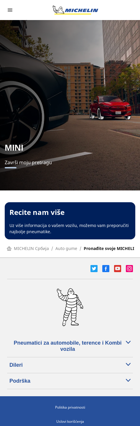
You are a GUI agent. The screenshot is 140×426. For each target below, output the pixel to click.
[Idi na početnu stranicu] (75, 10)
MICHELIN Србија (28, 248)
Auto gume (66, 248)
